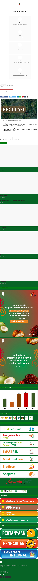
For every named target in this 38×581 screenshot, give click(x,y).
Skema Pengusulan (16, 139)
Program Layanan (3, 84)
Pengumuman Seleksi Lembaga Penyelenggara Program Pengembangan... (13, 200)
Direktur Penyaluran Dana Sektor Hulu (6, 139)
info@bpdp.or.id (2, 567)
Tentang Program (3, 227)
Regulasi (1, 254)
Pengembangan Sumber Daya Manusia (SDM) (7, 85)
